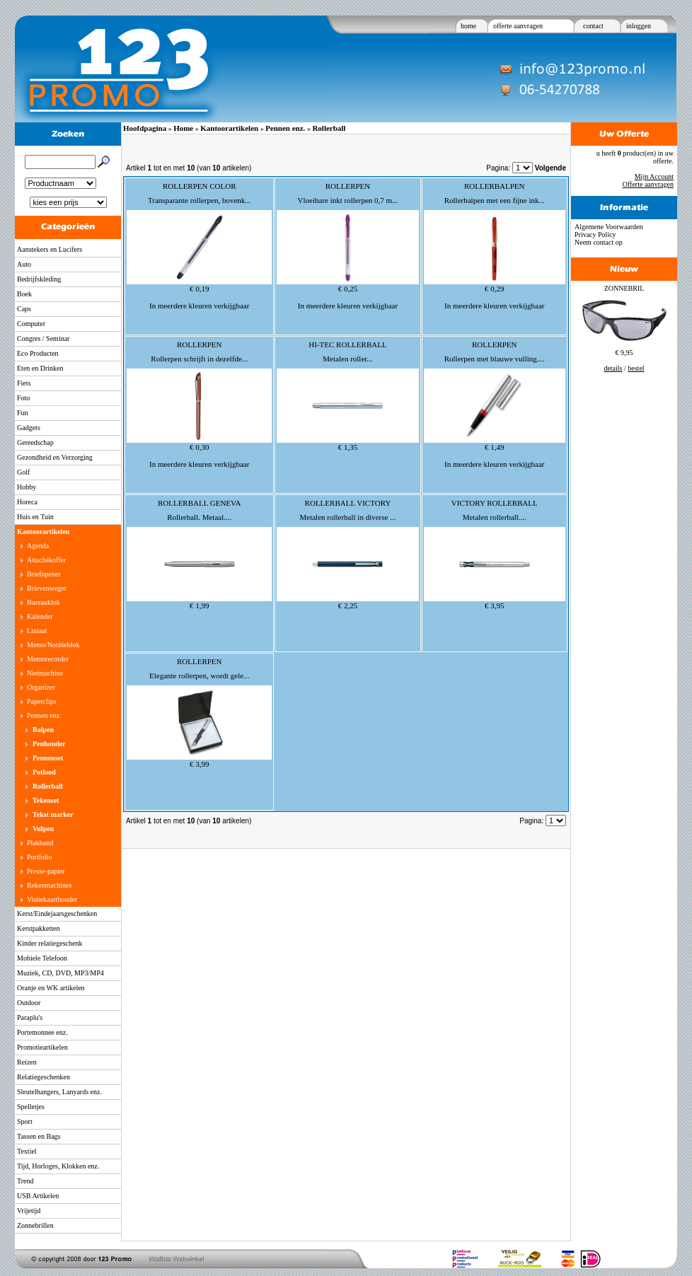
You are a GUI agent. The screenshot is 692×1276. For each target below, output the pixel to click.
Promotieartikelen (42, 1047)
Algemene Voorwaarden (609, 227)
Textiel (27, 1151)
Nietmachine (45, 673)
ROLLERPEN (348, 186)
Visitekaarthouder (52, 899)
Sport (25, 1121)
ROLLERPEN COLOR (199, 186)
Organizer (41, 687)
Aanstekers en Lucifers (49, 249)
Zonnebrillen (35, 1225)
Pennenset (48, 758)
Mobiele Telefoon (42, 958)
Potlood (44, 772)
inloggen (638, 26)
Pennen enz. (44, 715)
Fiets (23, 383)
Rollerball (48, 786)
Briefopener (44, 574)
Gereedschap (35, 442)
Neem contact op (599, 242)
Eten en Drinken (40, 368)
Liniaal (37, 630)
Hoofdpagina (144, 128)
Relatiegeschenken (43, 1077)
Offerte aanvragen (648, 184)
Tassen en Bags (39, 1136)
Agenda (38, 546)
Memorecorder (48, 659)
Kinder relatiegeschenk (49, 943)
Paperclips (42, 701)
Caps (24, 309)
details (613, 368)
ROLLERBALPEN (494, 186)
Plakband (40, 843)
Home (183, 128)
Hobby (26, 487)
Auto (24, 264)
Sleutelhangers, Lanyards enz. (59, 1092)
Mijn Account (654, 176)
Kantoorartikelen (43, 531)
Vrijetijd (28, 1210)
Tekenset (46, 800)
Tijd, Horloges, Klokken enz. (58, 1166)
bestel (636, 368)
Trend (25, 1181)
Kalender (40, 616)
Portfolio (39, 857)
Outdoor (28, 1003)
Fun (22, 413)
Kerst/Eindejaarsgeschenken (57, 913)
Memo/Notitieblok (53, 645)
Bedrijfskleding (39, 279)
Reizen (27, 1062)
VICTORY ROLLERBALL (494, 503)
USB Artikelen (38, 1196)
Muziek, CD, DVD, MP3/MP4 (60, 973)
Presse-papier (46, 871)
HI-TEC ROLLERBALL (347, 344)
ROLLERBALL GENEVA (199, 503)
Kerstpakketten (38, 928)
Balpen (43, 729)
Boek (24, 294)
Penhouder (49, 744)
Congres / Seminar (43, 338)
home (468, 26)
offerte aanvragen (518, 26)
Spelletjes (31, 1106)
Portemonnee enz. (42, 1032)
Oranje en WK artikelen (51, 988)
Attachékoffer (46, 560)
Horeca (27, 502)
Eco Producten (38, 353)
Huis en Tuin (35, 517)
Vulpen (43, 829)
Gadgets (28, 427)
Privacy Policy (595, 234)
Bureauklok (43, 602)
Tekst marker (53, 814)
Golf (23, 472)
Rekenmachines (49, 885)
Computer (31, 323)
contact (593, 26)
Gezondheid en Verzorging (55, 457)
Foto (23, 398)
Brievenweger (47, 588)
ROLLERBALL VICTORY (348, 503)
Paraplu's (29, 1017)
